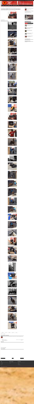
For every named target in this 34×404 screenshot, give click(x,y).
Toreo (11, 5)
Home (2, 5)
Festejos (6, 5)
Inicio (1, 7)
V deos (18, 5)
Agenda (3, 5)
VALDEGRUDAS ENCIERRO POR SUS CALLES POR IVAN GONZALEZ (11, 9)
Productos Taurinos (15, 5)
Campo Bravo (9, 5)
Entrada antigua (22, 358)
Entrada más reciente (3, 358)
